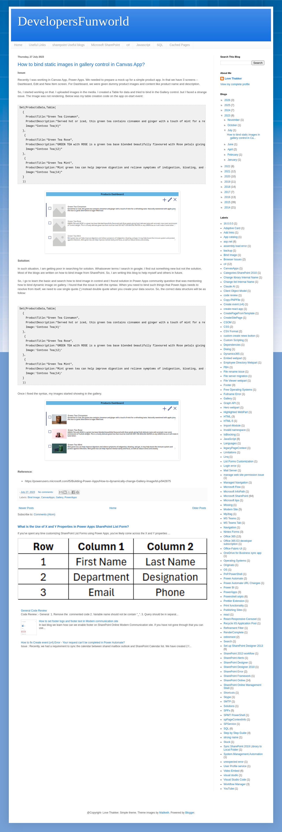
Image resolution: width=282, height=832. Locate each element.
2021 (227, 171)
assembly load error (235, 246)
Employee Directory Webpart (240, 362)
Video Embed (231, 770)
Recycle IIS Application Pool (240, 623)
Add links (229, 232)
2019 (227, 181)
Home (18, 45)
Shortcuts (229, 692)
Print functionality (234, 605)
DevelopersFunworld (73, 21)
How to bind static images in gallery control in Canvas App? (81, 64)
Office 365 (230, 536)
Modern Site (231, 509)
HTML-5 (228, 420)
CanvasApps (47, 490)
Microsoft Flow (232, 487)
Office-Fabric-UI (233, 548)
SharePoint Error (233, 671)
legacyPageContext (235, 448)
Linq (226, 456)
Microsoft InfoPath (234, 491)
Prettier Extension (234, 600)
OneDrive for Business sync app (242, 553)
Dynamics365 (232, 353)
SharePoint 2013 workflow (239, 653)
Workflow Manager (235, 784)
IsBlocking (230, 434)
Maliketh (164, 812)
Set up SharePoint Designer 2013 (243, 645)
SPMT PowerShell (234, 715)
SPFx (227, 710)
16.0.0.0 (228, 223)
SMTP (227, 701)
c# (128, 45)
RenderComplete (234, 632)
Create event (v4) (234, 304)
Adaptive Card (232, 228)
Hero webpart (231, 407)
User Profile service (235, 766)
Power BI (229, 587)
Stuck (227, 742)
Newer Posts (26, 500)
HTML (227, 416)
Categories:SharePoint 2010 (240, 272)
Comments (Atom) (44, 507)
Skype (227, 697)
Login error (230, 465)
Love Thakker (233, 78)
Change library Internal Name (241, 277)
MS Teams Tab (232, 522)
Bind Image (34, 490)
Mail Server (230, 470)
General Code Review (34, 603)
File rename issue (234, 371)
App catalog (230, 237)
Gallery (59, 490)
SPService (230, 723)
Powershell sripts (234, 596)
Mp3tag (228, 514)
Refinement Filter (234, 628)
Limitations (230, 452)
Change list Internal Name (239, 281)
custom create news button (239, 335)
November (234, 119)
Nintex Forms (231, 531)
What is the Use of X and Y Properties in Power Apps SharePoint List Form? (73, 519)
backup (228, 250)
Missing (228, 505)
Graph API (230, 403)
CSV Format (231, 331)
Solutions (229, 706)
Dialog (227, 349)
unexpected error (234, 761)
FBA (226, 367)
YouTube (229, 788)
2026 (227, 100)
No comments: (46, 484)
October (233, 125)
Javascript (143, 45)
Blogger (189, 812)
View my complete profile (235, 84)
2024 (227, 110)
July (230, 130)
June (231, 144)
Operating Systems (235, 560)
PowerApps (71, 490)
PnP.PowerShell (233, 574)
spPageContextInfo (235, 719)
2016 (227, 197)
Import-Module (232, 425)
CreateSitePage (233, 317)
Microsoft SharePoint (105, 45)
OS (225, 569)
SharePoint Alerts (234, 657)
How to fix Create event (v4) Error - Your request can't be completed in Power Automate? (73, 635)
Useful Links (37, 45)
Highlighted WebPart (236, 412)
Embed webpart (233, 358)
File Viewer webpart (235, 380)
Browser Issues (233, 259)
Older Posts (199, 500)
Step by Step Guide (235, 733)
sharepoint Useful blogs (68, 45)
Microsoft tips (231, 500)
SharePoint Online (234, 680)
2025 (227, 105)
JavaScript (230, 439)
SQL (160, 45)
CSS (226, 326)
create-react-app (233, 308)
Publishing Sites (233, 610)
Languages (230, 443)
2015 (227, 202)
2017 (227, 192)
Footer (227, 385)
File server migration (236, 376)
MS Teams (230, 518)
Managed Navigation (236, 482)
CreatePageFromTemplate (239, 313)
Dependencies (232, 344)
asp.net (228, 241)
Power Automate (233, 578)
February (233, 154)
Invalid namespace (235, 430)
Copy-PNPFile (232, 299)
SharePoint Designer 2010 (239, 667)
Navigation (230, 527)
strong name (231, 737)
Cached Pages (180, 45)
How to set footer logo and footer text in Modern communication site (78, 613)
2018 (227, 186)
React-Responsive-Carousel (240, 619)
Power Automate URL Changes (242, 583)
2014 (227, 207)
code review (231, 295)
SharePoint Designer (236, 662)
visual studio (231, 775)
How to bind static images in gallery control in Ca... (243, 136)
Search (228, 641)
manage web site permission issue (244, 474)
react (227, 614)
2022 (227, 166)
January (233, 159)
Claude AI (229, 286)
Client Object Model (235, 290)
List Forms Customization (238, 461)
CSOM (228, 322)
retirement (230, 637)
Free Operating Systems (238, 389)
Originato (229, 565)
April (231, 149)
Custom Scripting (234, 340)
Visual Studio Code (235, 779)
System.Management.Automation (243, 754)
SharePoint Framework (237, 676)
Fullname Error (232, 394)
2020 (227, 176)
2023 (227, 115)
